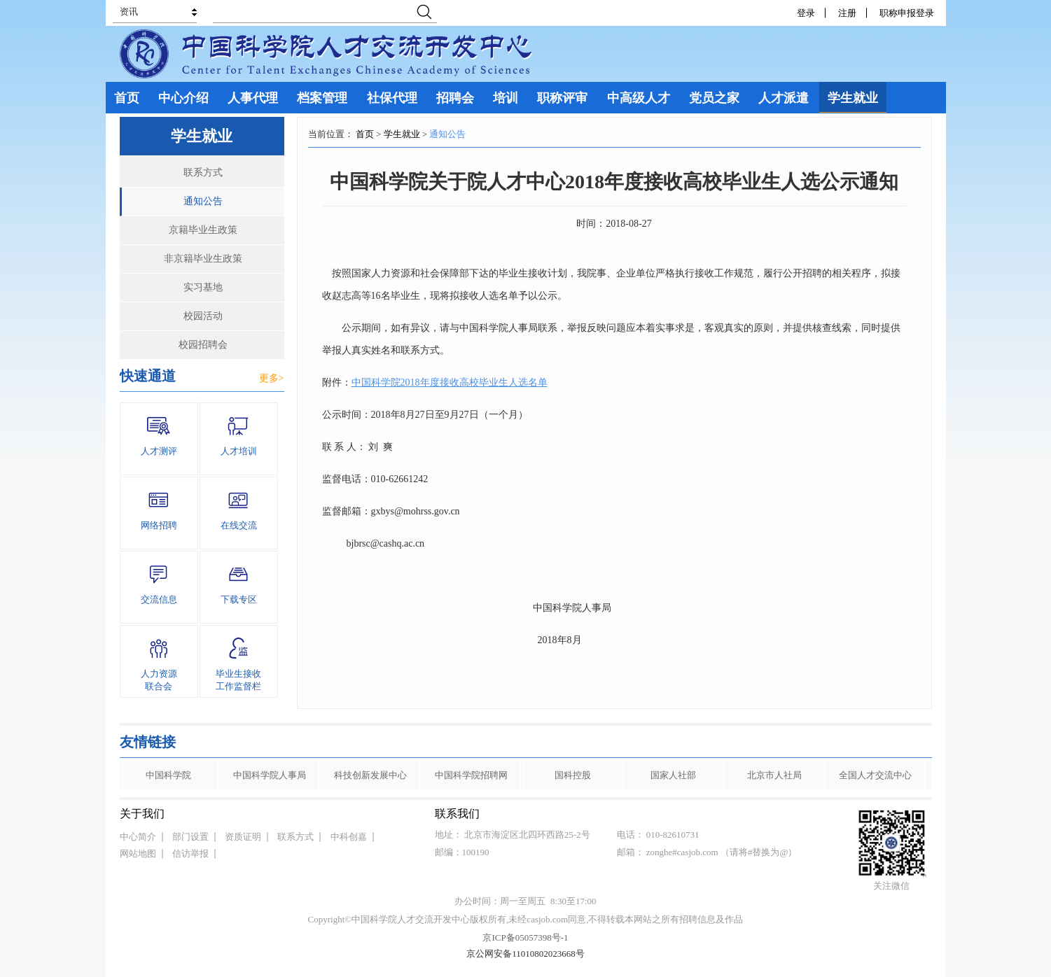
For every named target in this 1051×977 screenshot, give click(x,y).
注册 (847, 13)
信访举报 (190, 853)
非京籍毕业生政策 (203, 258)
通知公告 (203, 201)
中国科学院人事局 (269, 775)
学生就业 (402, 134)
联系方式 (203, 172)
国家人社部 (673, 775)
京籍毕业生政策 (203, 230)
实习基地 (203, 287)
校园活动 (203, 316)
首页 (365, 134)
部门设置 (190, 836)
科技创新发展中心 (370, 775)
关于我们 (142, 814)
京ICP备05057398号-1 (525, 937)
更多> (271, 378)
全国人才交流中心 (875, 775)
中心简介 (138, 836)
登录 (806, 13)
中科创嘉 (348, 836)
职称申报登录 (909, 13)
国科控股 (573, 775)
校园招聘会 (203, 344)
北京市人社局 (774, 775)
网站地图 (138, 853)
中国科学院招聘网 (471, 775)
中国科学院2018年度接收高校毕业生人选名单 (450, 382)
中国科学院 (168, 775)
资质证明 (243, 836)
